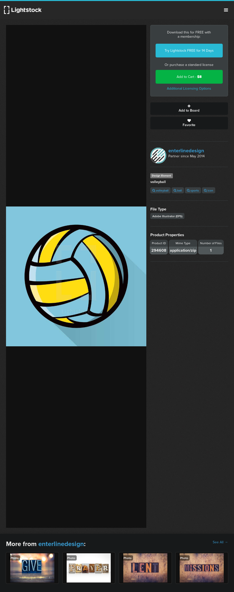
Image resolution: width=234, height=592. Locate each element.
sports (193, 190)
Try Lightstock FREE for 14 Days (189, 50)
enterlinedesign (186, 150)
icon (208, 190)
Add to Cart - (189, 76)
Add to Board (189, 108)
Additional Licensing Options (189, 88)
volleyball (160, 190)
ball (178, 190)
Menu (226, 10)
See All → (220, 542)
